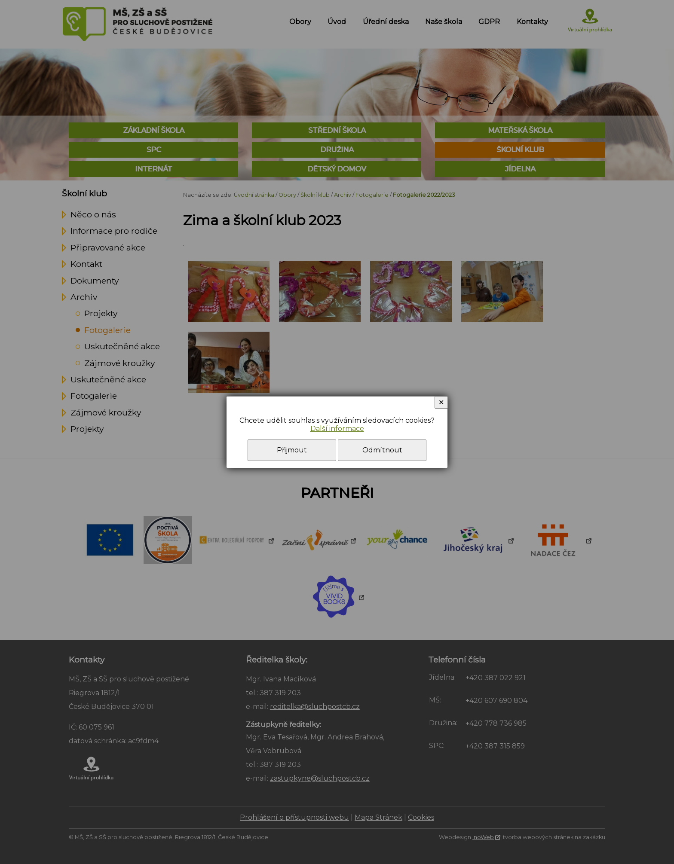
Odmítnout (382, 450)
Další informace (337, 428)
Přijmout (292, 450)
